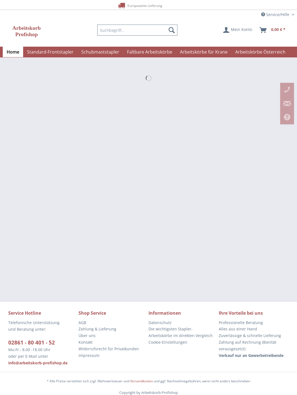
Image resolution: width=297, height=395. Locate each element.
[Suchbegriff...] (137, 30)
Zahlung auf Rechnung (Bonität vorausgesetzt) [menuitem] (247, 345)
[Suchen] (171, 30)
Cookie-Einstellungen (167, 342)
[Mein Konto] (238, 30)
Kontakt (86, 342)
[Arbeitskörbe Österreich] (260, 52)
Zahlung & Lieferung (97, 329)
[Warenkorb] (272, 30)
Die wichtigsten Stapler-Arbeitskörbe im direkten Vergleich (180, 332)
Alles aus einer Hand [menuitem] (238, 329)
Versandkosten (141, 381)
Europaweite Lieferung (139, 5)
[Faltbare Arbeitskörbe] (149, 52)
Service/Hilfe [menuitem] (275, 14)
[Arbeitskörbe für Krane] (203, 52)
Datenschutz (160, 322)
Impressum (89, 355)
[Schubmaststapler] (100, 52)
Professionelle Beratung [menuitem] (241, 322)
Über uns (87, 335)
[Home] (13, 52)
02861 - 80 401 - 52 (31, 342)
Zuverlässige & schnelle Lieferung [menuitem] (250, 335)
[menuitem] (137, 30)
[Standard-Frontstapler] (50, 52)
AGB (82, 322)
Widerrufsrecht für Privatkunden (109, 348)
